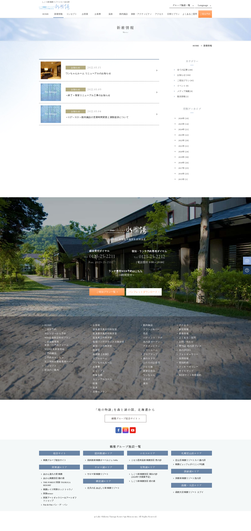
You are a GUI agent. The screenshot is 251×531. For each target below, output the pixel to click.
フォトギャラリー (188, 354)
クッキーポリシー (188, 367)
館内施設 (123, 14)
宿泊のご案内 (52, 370)
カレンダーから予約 (55, 333)
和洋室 (96, 350)
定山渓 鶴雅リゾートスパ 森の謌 (190, 460)
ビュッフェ (99, 371)
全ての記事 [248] (185, 70)
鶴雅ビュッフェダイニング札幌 (189, 464)
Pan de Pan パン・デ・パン (55, 505)
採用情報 (184, 358)
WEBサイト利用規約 (190, 375)
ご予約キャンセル (54, 357)
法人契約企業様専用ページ (59, 361)
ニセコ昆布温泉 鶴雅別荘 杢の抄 (146, 460)
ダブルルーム (100, 358)
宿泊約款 (184, 362)
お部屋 (85, 14)
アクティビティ (151, 346)
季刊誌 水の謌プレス (190, 346)
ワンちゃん (149, 375)
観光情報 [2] (182, 96)
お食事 (98, 14)
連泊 (145, 383)
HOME (45, 14)
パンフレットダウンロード (142, 292)
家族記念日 (149, 371)
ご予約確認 (51, 353)
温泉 (111, 14)
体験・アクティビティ (141, 14)
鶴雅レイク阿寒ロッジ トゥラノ (58, 489)
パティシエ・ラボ (152, 337)
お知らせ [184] (183, 75)
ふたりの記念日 (151, 362)
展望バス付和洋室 (102, 346)
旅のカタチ (149, 358)
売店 (145, 333)
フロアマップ (150, 354)
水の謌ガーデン (151, 342)
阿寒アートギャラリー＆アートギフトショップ (60, 499)
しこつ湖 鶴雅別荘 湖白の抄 (144, 475)
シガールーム (150, 350)
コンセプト (71, 14)
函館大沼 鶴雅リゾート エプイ (189, 492)
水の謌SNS (185, 350)
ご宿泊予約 (205, 14)
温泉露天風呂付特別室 (105, 329)
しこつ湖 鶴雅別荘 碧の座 (143, 481)
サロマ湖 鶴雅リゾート (98, 474)
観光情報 (184, 329)
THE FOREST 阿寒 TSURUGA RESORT (56, 484)
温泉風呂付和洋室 (102, 337)
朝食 (95, 383)
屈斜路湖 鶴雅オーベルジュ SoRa (102, 460)
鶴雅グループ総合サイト (124, 418)
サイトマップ (186, 371)
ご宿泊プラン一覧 (106, 292)
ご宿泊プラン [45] (185, 80)
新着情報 (58, 14)
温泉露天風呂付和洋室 (105, 333)
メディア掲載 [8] (185, 91)
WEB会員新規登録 (55, 349)
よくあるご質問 (189, 14)
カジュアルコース (102, 379)
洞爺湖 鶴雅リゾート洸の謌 (188, 478)
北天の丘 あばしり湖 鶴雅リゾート (103, 488)
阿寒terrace (48, 493)
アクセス (159, 14)
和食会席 (97, 375)
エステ (146, 379)
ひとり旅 (148, 367)
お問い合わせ (186, 342)
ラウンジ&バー (151, 329)
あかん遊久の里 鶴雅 (52, 474)
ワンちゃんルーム (102, 362)
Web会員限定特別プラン (58, 337)
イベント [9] (182, 86)
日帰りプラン (173, 14)
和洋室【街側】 (101, 354)
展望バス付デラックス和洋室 (108, 342)
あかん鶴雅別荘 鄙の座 (54, 478)
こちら (138, 271)
